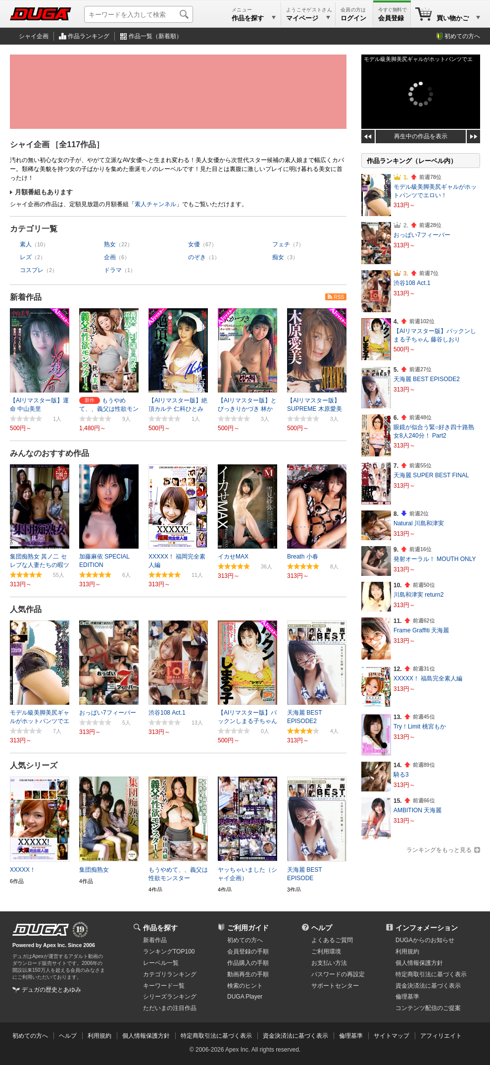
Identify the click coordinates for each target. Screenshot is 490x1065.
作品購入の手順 (248, 962)
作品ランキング (88, 36)
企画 (110, 257)
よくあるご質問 (332, 940)
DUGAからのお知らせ (424, 940)
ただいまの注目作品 (169, 1008)
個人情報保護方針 (419, 962)
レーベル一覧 (161, 962)
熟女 (110, 244)
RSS (339, 297)
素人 (26, 244)
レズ (26, 257)
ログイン (353, 18)
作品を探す (160, 928)
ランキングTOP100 (169, 951)
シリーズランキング (169, 996)
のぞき (197, 257)
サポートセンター (335, 985)
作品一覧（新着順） (155, 36)
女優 (194, 244)
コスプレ (32, 270)
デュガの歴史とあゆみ (51, 989)
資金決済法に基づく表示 (295, 1035)
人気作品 (26, 609)
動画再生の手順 (248, 974)
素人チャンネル (155, 204)
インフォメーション (426, 928)
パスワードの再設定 (338, 974)
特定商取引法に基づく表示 (216, 1035)
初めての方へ (462, 36)
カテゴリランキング (169, 974)
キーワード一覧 (164, 985)
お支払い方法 (329, 962)
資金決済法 (428, 985)
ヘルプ (321, 928)
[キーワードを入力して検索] (138, 14)
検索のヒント (245, 985)
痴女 (278, 257)
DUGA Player (244, 996)
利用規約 (407, 951)
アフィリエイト (441, 1035)
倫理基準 (407, 996)
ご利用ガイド (248, 928)
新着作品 (26, 297)
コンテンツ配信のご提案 (428, 1008)
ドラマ (113, 270)
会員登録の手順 (248, 951)
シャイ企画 (34, 36)
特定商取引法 (431, 974)
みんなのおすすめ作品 (49, 453)
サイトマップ (391, 1035)
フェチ (281, 244)
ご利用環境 (326, 951)
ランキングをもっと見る (439, 849)
